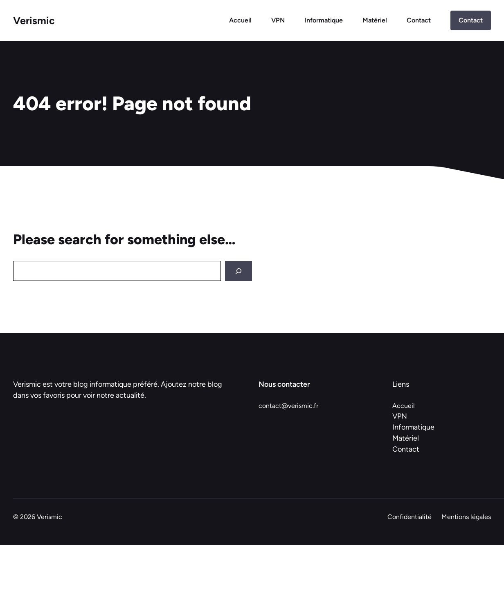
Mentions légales (466, 517)
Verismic (34, 20)
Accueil (240, 20)
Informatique (323, 20)
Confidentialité (409, 517)
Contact (419, 20)
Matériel (374, 20)
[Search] (238, 271)
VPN (278, 20)
